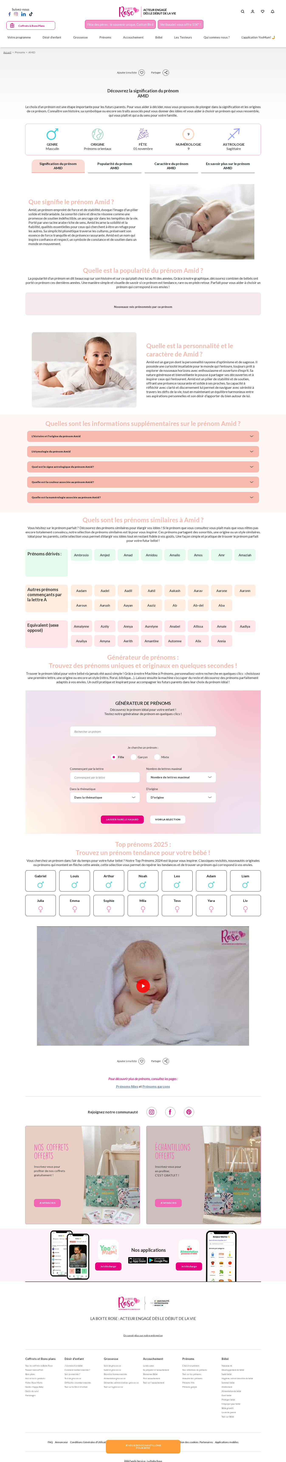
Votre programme (19, 37)
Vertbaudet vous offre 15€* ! (180, 24)
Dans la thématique (83, 900)
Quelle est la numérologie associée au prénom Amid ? (66, 608)
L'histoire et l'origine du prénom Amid (56, 547)
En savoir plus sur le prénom (228, 166)
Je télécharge (108, 1377)
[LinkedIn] (23, 13)
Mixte (165, 868)
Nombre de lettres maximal (164, 880)
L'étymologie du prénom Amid (51, 563)
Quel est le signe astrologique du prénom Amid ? (63, 578)
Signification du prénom (58, 166)
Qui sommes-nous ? (217, 37)
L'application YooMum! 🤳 (258, 37)
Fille (121, 868)
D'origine (152, 900)
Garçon (143, 868)
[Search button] (242, 12)
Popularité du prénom (114, 166)
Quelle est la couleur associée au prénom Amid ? (63, 593)
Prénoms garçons (156, 1198)
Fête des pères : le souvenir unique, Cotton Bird (120, 24)
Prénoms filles (127, 1198)
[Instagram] (16, 13)
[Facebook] (9, 13)
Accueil (7, 52)
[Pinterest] (189, 1223)
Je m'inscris (47, 1314)
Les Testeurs (183, 37)
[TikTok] (31, 13)
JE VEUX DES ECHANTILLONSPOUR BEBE (143, 1446)
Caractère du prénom (171, 166)
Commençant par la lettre (87, 880)
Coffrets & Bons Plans (31, 25)
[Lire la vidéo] (143, 1097)
